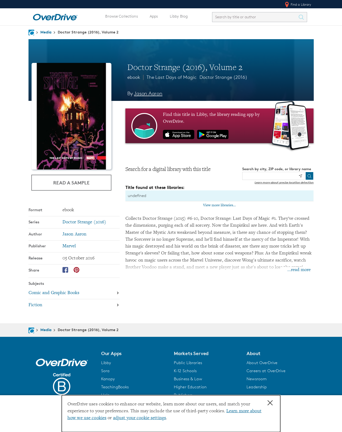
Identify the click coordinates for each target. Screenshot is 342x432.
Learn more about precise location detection (284, 182)
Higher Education (190, 387)
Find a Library (297, 4)
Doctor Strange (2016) (223, 77)
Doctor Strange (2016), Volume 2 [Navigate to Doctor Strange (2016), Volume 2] (88, 32)
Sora (105, 370)
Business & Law (188, 378)
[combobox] (255, 17)
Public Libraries (188, 362)
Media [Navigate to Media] (46, 32)
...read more (299, 270)
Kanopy (108, 378)
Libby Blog (179, 16)
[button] (134, 353)
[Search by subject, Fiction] (74, 305)
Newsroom (257, 378)
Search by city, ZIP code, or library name (276, 169)
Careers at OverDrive (266, 370)
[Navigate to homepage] (31, 32)
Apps (154, 16)
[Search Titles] (302, 17)
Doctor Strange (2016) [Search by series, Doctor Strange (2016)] (84, 222)
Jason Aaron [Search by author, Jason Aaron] (148, 93)
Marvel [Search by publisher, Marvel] (69, 246)
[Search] (309, 176)
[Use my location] (300, 176)
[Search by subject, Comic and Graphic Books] (74, 293)
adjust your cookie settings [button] (139, 418)
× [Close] (270, 403)
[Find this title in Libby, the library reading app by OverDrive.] (219, 125)
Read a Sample (71, 183)
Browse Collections (121, 16)
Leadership (257, 387)
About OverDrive (262, 362)
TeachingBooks (115, 387)
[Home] (55, 16)
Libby (106, 362)
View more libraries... (219, 205)
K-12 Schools (185, 370)
